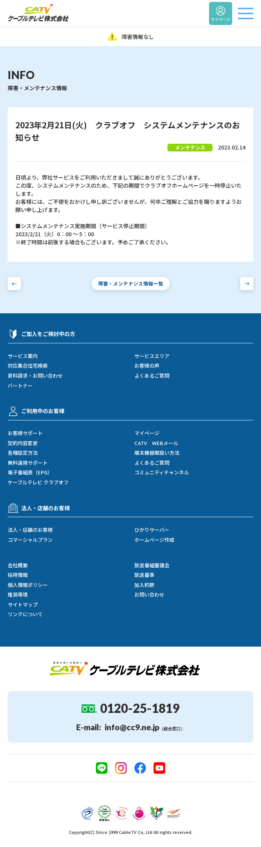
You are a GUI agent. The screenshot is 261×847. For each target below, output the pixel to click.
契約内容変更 (23, 443)
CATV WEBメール (156, 443)
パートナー (20, 386)
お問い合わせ (149, 595)
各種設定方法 (23, 453)
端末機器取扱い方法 (156, 453)
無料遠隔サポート (28, 463)
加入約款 (144, 585)
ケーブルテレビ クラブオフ (38, 482)
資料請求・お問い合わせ (35, 376)
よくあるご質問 (151, 376)
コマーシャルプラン (30, 540)
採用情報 (18, 575)
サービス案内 (23, 356)
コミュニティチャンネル (161, 472)
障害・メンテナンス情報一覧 (130, 283)
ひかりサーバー (151, 530)
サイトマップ (23, 605)
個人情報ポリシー (28, 585)
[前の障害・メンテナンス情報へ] (14, 283)
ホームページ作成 (154, 540)
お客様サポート (25, 433)
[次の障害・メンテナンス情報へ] (246, 283)
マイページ (146, 433)
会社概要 (18, 565)
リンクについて (25, 614)
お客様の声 (146, 366)
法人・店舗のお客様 (30, 530)
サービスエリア (151, 356)
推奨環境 (18, 595)
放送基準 (144, 575)
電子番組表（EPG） (30, 472)
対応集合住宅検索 (28, 366)
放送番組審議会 (151, 565)
